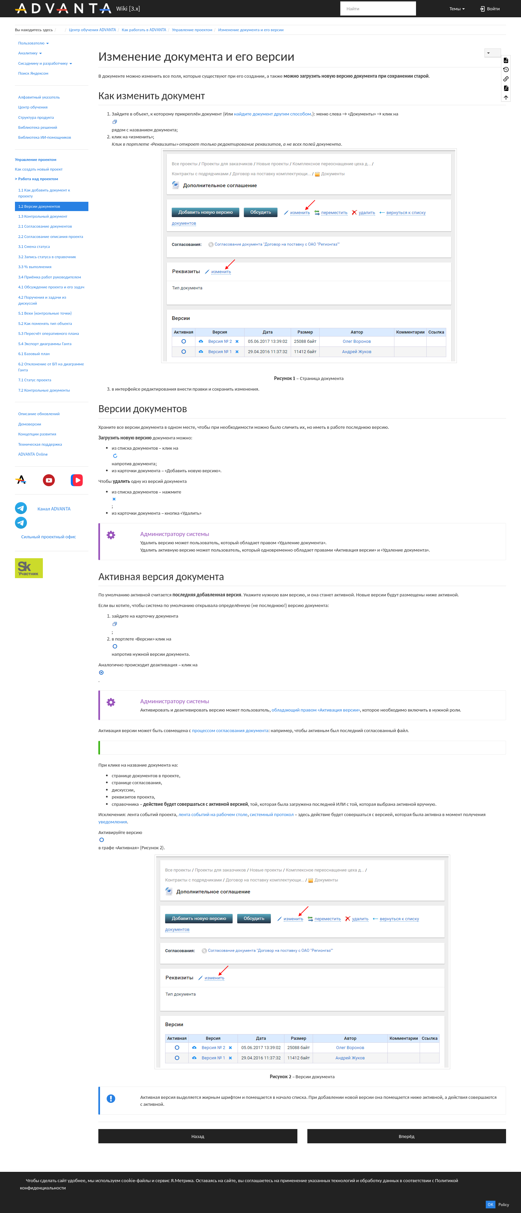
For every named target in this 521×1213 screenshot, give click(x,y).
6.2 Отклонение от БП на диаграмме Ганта (51, 367)
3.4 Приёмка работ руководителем (49, 277)
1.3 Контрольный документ (42, 216)
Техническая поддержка (40, 444)
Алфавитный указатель (39, 97)
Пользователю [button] (33, 43)
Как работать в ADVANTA (144, 30)
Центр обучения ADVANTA (92, 30)
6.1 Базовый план (34, 353)
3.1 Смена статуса (34, 246)
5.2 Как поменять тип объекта (45, 323)
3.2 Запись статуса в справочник (47, 257)
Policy (503, 1204)
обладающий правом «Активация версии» (316, 710)
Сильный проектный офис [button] (48, 536)
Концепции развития (37, 434)
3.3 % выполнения (35, 266)
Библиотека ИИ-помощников (44, 137)
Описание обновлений (38, 414)
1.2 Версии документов (39, 206)
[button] (454, 8)
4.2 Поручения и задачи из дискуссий (42, 300)
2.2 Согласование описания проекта (50, 236)
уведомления (112, 821)
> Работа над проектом (36, 179)
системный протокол (272, 814)
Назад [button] (197, 1136)
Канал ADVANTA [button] (54, 508)
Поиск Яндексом (33, 73)
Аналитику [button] (30, 53)
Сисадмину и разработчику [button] (45, 63)
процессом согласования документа (230, 730)
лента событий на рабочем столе (213, 814)
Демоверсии (29, 424)
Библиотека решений (37, 127)
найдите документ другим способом (272, 114)
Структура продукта (36, 117)
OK (490, 1204)
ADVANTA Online (33, 454)
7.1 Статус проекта (34, 380)
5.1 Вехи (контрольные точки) (45, 313)
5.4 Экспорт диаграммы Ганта (44, 343)
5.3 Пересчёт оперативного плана (48, 333)
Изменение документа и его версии (250, 30)
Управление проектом (192, 30)
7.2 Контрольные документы (44, 390)
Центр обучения (33, 107)
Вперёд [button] (406, 1136)
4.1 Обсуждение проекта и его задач (51, 287)
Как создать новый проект (38, 169)
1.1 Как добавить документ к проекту (44, 193)
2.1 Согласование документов (45, 226)
